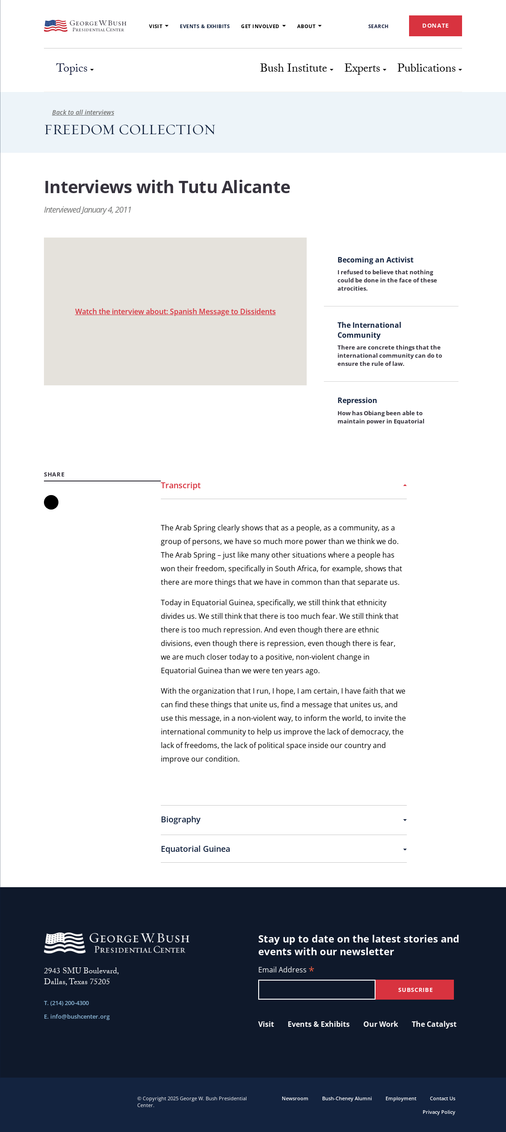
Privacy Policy (439, 1111)
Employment (401, 1098)
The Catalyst (434, 1024)
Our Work (380, 1024)
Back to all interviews (79, 112)
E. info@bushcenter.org (77, 1016)
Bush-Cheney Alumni (347, 1098)
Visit (159, 26)
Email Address (286, 970)
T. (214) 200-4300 (66, 1003)
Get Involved (263, 26)
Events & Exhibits (205, 26)
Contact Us (442, 1098)
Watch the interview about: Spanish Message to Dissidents (175, 311)
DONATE (435, 25)
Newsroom (295, 1098)
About (309, 26)
